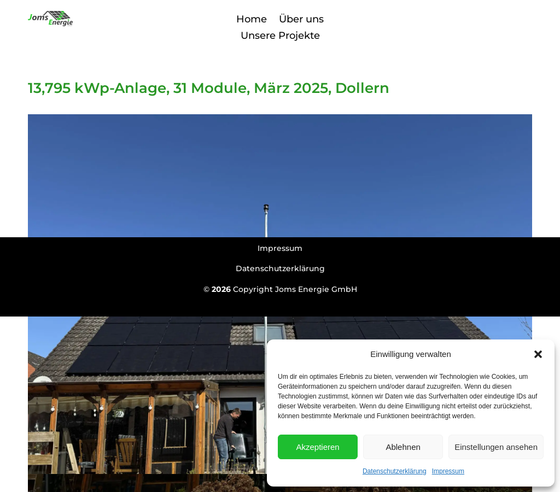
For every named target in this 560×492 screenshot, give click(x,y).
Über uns (301, 18)
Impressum (448, 471)
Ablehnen (403, 447)
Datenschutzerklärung (395, 471)
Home (251, 18)
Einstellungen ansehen (496, 447)
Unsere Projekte (280, 34)
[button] (538, 354)
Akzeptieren (317, 447)
